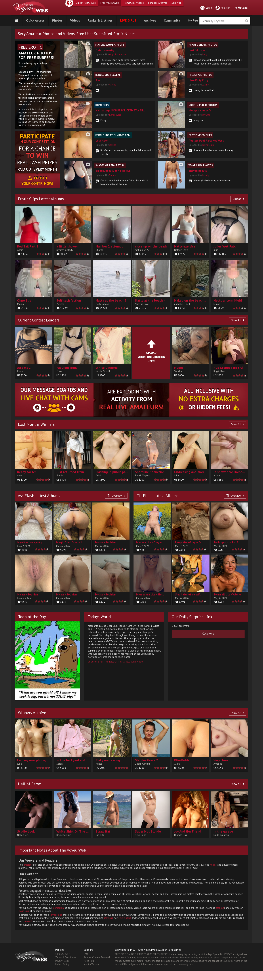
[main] (33, 232)
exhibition (58, 907)
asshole (220, 907)
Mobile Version (91, 964)
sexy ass (108, 917)
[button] (35, 20)
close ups (23, 911)
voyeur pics (56, 914)
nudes (213, 864)
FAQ (86, 953)
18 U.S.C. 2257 (62, 953)
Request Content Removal (97, 957)
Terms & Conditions (65, 957)
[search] (225, 21)
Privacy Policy (62, 960)
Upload (242, 7)
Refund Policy (62, 964)
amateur (28, 864)
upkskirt (28, 921)
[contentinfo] (33, 353)
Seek (246, 21)
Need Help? (89, 960)
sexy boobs (124, 917)
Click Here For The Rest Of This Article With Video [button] (115, 661)
